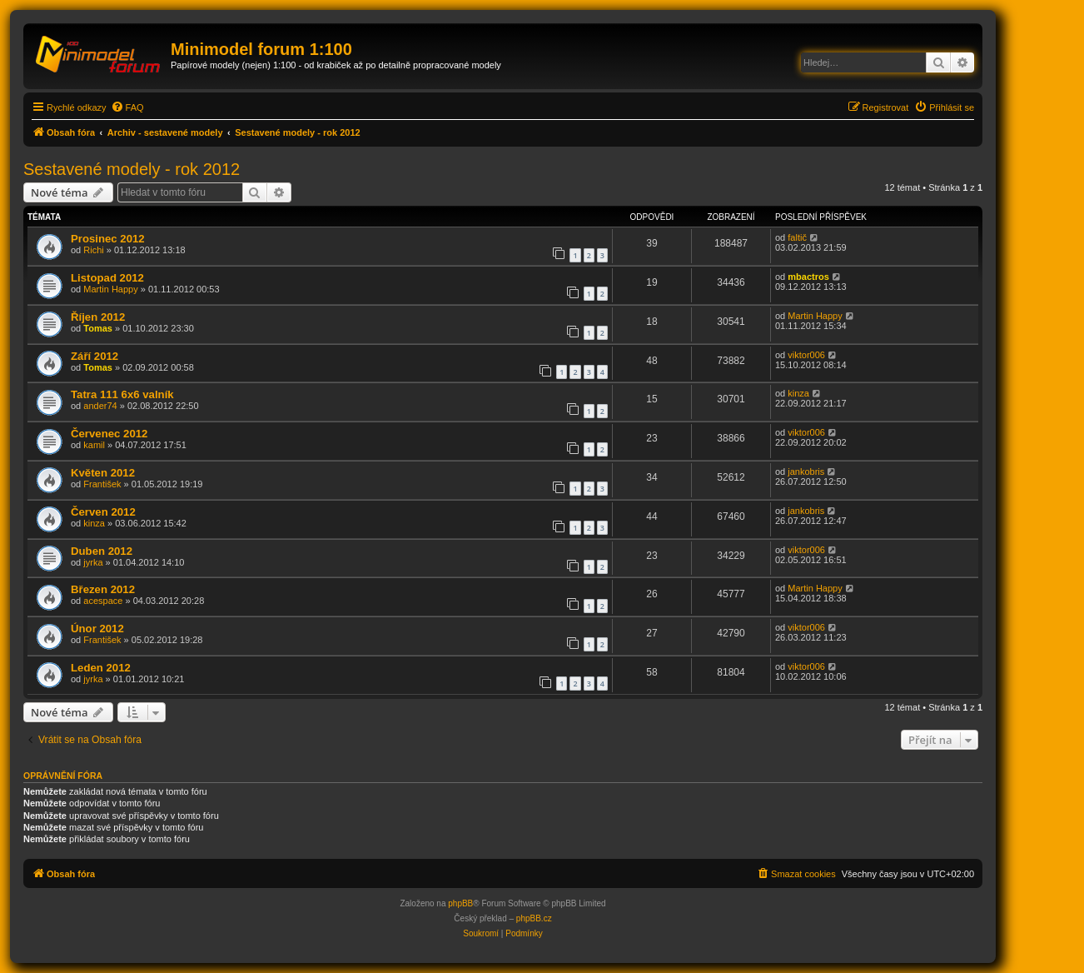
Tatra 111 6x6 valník (122, 394)
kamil (94, 445)
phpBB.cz (534, 918)
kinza (798, 393)
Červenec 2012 (109, 433)
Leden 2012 (101, 667)
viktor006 (806, 355)
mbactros (808, 277)
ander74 (100, 406)
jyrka (92, 562)
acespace (102, 601)
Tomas (97, 328)
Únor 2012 (97, 628)
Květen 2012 (103, 473)
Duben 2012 (101, 551)
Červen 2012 (103, 512)
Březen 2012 (103, 589)
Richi (93, 250)
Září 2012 (94, 356)
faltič (797, 237)
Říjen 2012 (98, 317)
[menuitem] (127, 107)
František (102, 484)
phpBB (460, 903)
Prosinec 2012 (108, 238)
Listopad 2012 (107, 278)
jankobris (806, 472)
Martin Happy (110, 289)
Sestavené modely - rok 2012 (131, 169)
